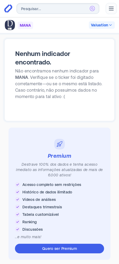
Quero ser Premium (59, 248)
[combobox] (58, 8)
